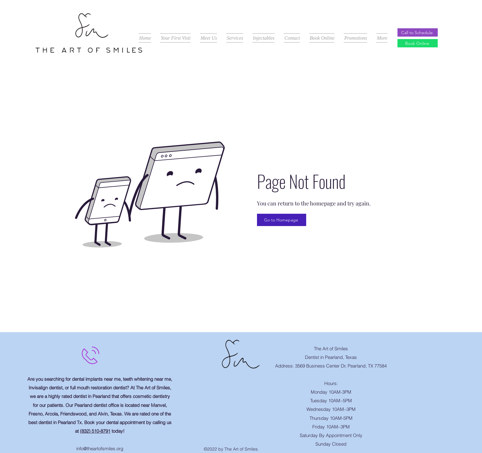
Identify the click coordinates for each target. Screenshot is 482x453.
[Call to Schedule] (417, 32)
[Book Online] (417, 43)
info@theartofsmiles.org (99, 448)
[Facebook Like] (242, 379)
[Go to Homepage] (281, 220)
